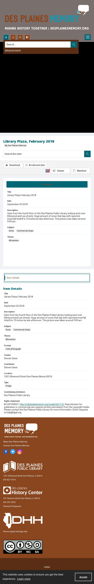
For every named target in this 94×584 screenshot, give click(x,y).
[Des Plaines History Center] (22, 491)
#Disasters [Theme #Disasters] (14, 240)
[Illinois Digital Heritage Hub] (22, 520)
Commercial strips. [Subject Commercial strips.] (25, 231)
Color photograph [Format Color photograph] (13, 349)
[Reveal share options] (13, 37)
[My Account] (20, 37)
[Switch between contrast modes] (27, 37)
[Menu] (88, 37)
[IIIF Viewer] (60, 171)
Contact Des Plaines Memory (16, 445)
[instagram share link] (19, 451)
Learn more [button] (23, 579)
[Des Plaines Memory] (20, 430)
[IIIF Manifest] (80, 171)
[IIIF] (47, 170)
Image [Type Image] (8, 386)
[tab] (47, 184)
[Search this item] (43, 154)
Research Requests (12, 506)
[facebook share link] (5, 451)
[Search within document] (87, 154)
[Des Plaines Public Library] (22, 467)
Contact (47, 567)
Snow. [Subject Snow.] (11, 231)
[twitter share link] (12, 451)
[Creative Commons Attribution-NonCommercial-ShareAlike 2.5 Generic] (22, 547)
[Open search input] (6, 37)
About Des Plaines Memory (15, 442)
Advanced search (13, 50)
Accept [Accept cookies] (83, 577)
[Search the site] (38, 44)
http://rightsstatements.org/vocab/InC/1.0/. (42, 404)
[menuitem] (47, 566)
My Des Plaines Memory (15, 145)
